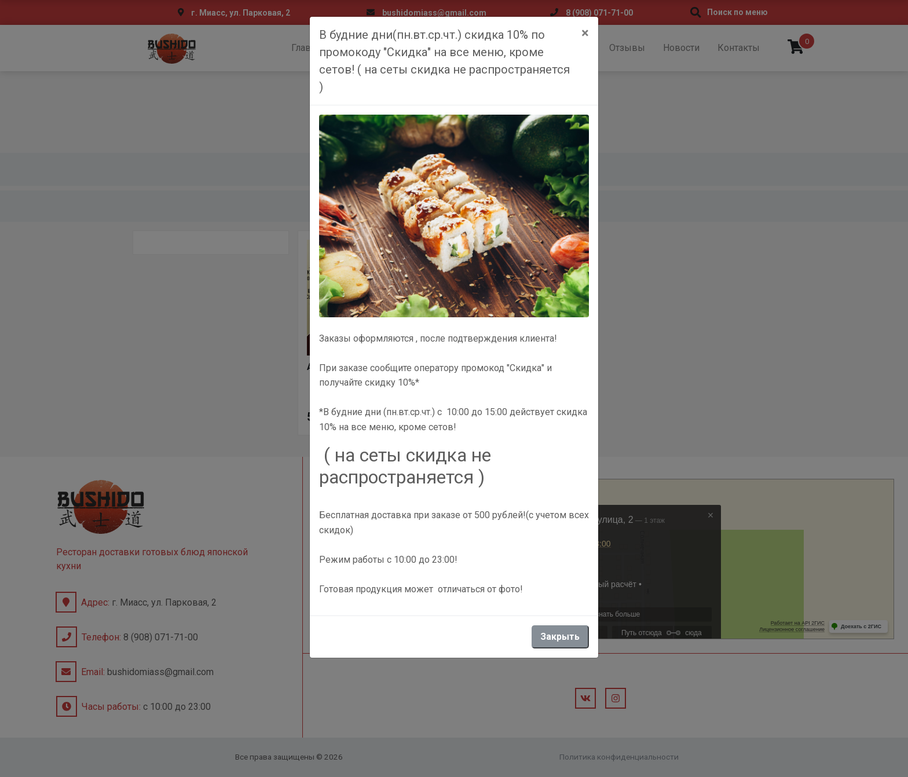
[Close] (585, 33)
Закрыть (560, 636)
